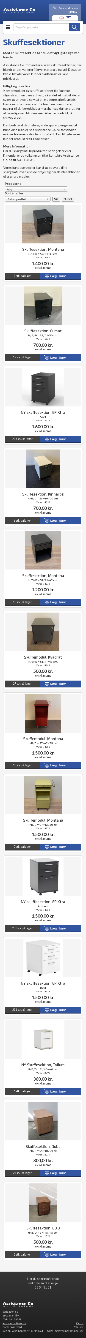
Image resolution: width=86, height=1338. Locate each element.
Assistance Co (19, 11)
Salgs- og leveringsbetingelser (65, 1330)
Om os (79, 1323)
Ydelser (78, 1326)
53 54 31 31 (43, 1287)
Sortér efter (14, 193)
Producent (13, 183)
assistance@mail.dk (14, 1323)
